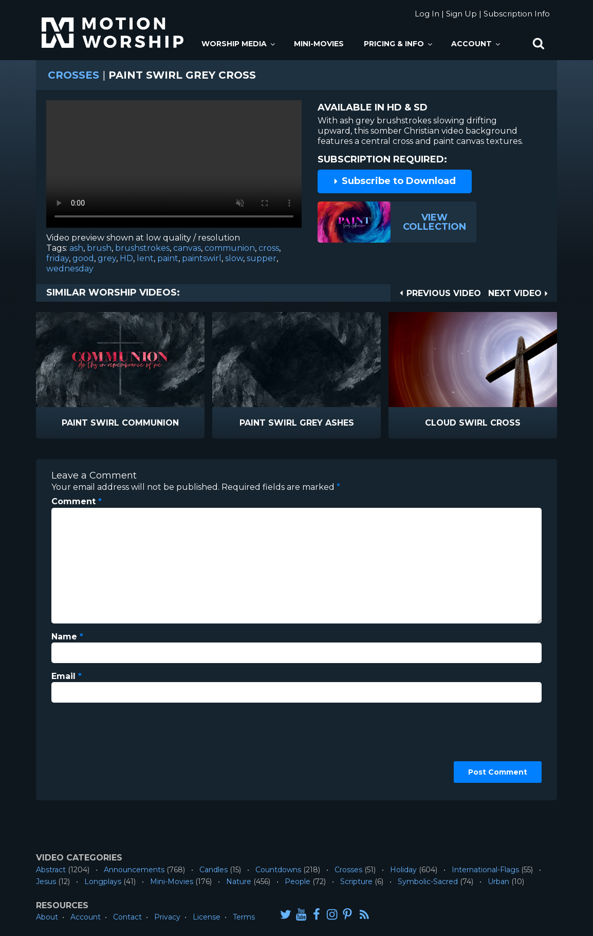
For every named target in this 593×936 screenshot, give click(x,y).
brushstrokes (142, 248)
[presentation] (93, 748)
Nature (238, 881)
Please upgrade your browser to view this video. (174, 166)
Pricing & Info (399, 43)
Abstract (51, 869)
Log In (427, 14)
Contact (127, 917)
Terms (244, 917)
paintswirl (201, 258)
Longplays (102, 881)
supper (261, 258)
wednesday (70, 268)
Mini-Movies (319, 43)
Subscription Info (517, 14)
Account (476, 43)
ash (76, 248)
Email (66, 676)
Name (67, 636)
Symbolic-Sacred (428, 881)
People (297, 881)
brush (99, 248)
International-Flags (485, 869)
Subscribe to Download (394, 181)
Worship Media (238, 43)
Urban (498, 881)
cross (268, 248)
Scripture (356, 881)
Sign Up (461, 14)
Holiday (403, 869)
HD (126, 258)
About (47, 917)
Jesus (46, 881)
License (206, 917)
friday (57, 258)
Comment (76, 501)
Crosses (73, 75)
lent (145, 258)
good (83, 258)
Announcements (134, 869)
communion (230, 248)
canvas (187, 248)
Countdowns (278, 869)
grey (107, 258)
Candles (213, 869)
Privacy (167, 917)
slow (234, 258)
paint (167, 258)
